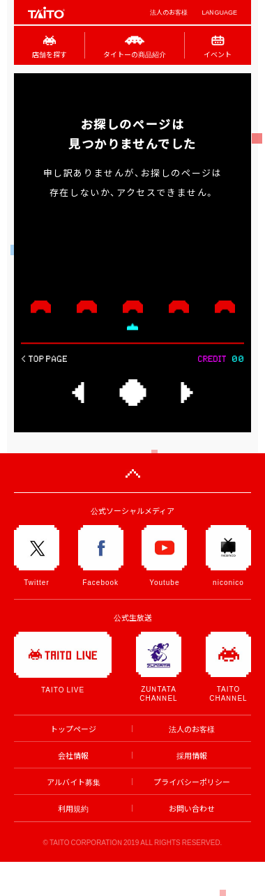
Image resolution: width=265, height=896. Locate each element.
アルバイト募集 (73, 782)
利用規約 (73, 808)
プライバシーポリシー (191, 782)
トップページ (73, 729)
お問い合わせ (192, 808)
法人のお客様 (169, 12)
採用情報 (191, 755)
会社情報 (73, 755)
